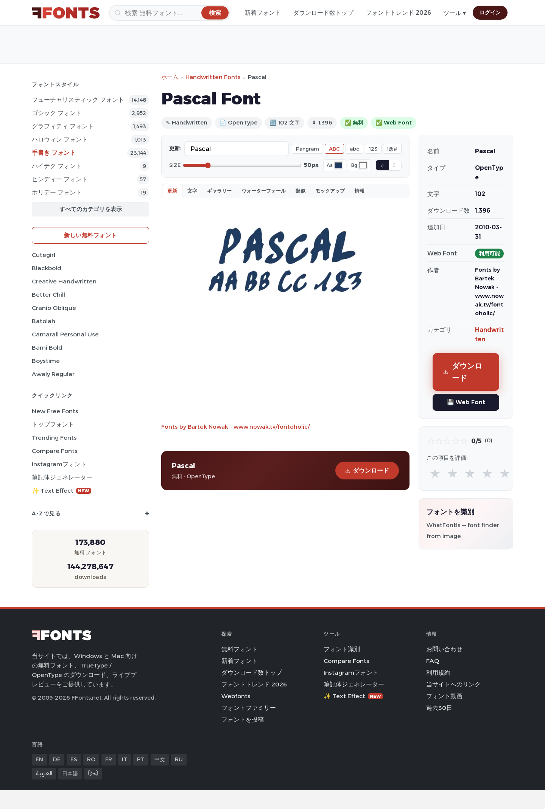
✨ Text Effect (61, 490)
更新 (172, 191)
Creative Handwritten (64, 281)
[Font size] (242, 165)
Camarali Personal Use (65, 334)
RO (91, 759)
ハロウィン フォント (60, 139)
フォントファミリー (248, 707)
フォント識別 (342, 649)
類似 (300, 191)
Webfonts (236, 696)
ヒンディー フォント (60, 179)
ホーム (169, 77)
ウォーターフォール (263, 191)
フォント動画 (444, 696)
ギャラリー (219, 191)
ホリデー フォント (57, 192)
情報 (359, 191)
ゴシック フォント (57, 113)
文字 (192, 191)
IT (124, 759)
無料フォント (239, 649)
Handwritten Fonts (213, 77)
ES (73, 759)
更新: (175, 148)
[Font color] (338, 165)
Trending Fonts (54, 437)
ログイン (490, 12)
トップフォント (53, 424)
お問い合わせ (444, 649)
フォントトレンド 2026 (398, 12)
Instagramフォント (59, 464)
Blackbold (46, 268)
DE (57, 759)
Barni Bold (47, 347)
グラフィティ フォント (63, 126)
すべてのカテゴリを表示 (90, 209)
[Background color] (362, 165)
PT (141, 759)
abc (354, 149)
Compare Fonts (55, 450)
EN (39, 759)
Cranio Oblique (54, 307)
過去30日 (439, 707)
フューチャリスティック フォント (78, 99)
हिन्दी (93, 773)
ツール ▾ (454, 13)
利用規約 (438, 672)
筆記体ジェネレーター (62, 477)
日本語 (70, 773)
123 (373, 149)
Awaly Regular (53, 374)
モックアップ (330, 191)
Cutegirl (43, 254)
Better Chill (48, 294)
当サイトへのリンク (453, 684)
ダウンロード (367, 470)
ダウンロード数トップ (323, 12)
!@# (392, 149)
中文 (159, 759)
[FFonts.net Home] (66, 13)
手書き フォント (54, 152)
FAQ (432, 660)
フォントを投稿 (242, 719)
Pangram (307, 149)
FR (108, 759)
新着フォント (262, 12)
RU (179, 759)
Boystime (46, 360)
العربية (44, 773)
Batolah (43, 321)
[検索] (169, 13)
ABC (334, 149)
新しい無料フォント (90, 235)
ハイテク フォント (57, 166)
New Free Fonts (55, 411)
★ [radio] (435, 473)
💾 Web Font (466, 402)
